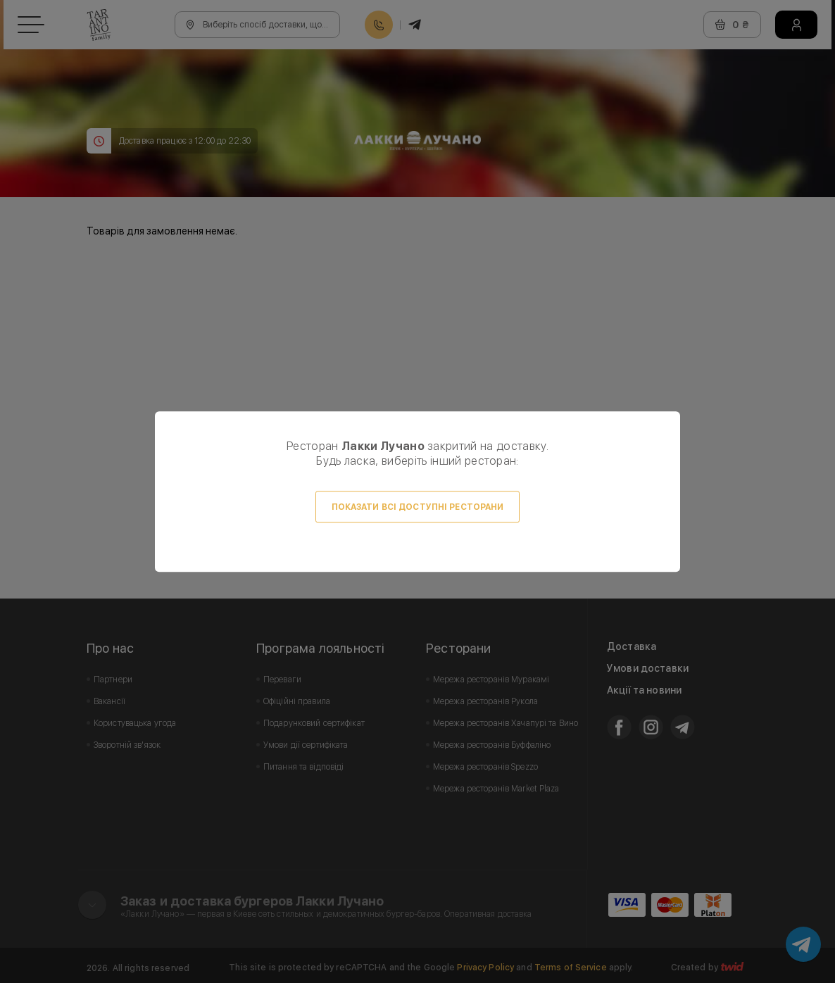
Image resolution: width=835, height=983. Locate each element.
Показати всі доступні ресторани (418, 507)
